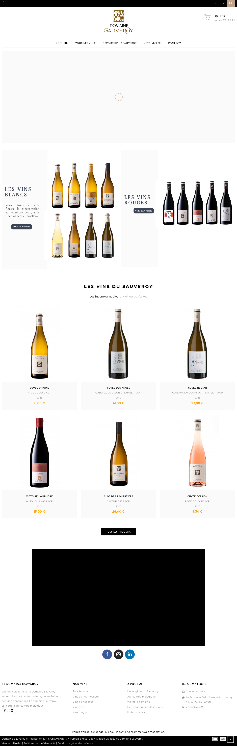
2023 (197, 397)
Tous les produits (118, 531)
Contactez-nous (196, 691)
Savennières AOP (118, 501)
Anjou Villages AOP (39, 501)
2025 (39, 397)
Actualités (152, 43)
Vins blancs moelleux (86, 696)
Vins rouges (80, 712)
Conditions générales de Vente (75, 743)
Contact (174, 43)
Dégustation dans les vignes (145, 706)
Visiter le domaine (138, 701)
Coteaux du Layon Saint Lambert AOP (197, 392)
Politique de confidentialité (40, 743)
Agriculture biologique (141, 696)
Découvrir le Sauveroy (119, 43)
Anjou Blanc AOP (39, 392)
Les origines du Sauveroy (142, 691)
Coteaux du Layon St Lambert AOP (118, 392)
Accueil (62, 43)
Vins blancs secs (83, 701)
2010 (118, 397)
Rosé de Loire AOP (197, 501)
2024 (39, 506)
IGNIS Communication (56, 738)
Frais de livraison (137, 712)
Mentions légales (11, 743)
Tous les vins (85, 43)
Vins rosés (79, 706)
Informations (194, 683)
